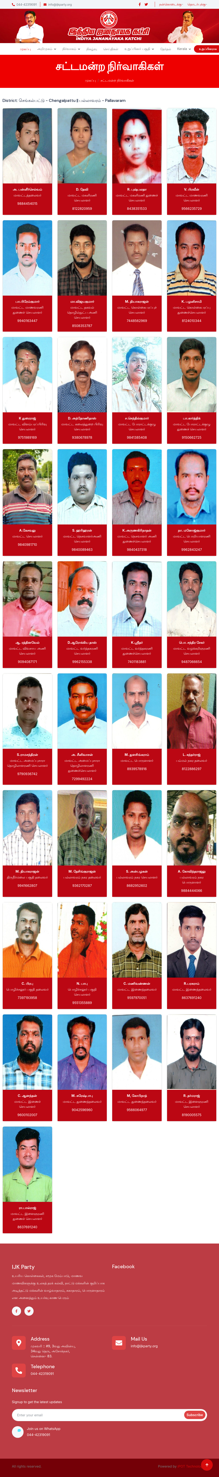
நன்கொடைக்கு (170, 4)
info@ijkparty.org (58, 4)
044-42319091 (24, 4)
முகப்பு (25, 49)
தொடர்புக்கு (197, 4)
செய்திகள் (110, 49)
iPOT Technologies (192, 1466)
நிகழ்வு (91, 49)
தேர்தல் (165, 49)
